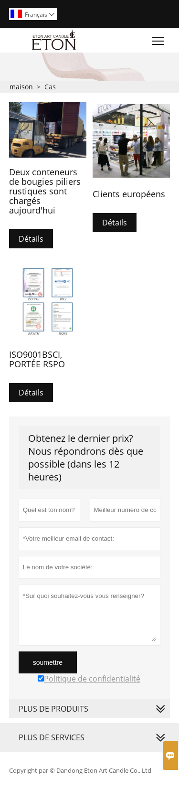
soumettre (48, 662)
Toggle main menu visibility (158, 38)
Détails (31, 239)
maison (21, 86)
